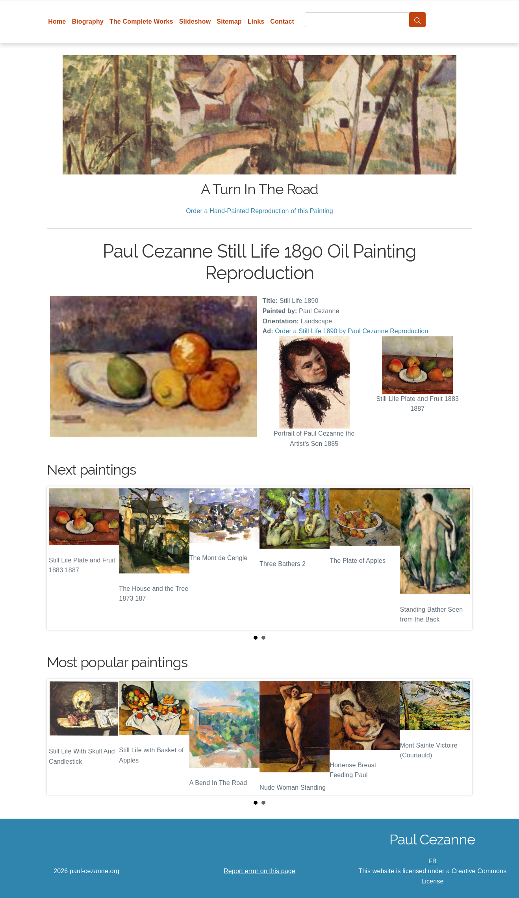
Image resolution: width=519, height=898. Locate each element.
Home (57, 21)
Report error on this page (259, 871)
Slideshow (195, 21)
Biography (88, 21)
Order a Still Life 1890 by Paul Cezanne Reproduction (351, 331)
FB (432, 861)
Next (460, 558)
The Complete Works (141, 21)
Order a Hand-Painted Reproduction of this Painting (259, 211)
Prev (59, 558)
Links (256, 21)
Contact (282, 21)
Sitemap (229, 21)
